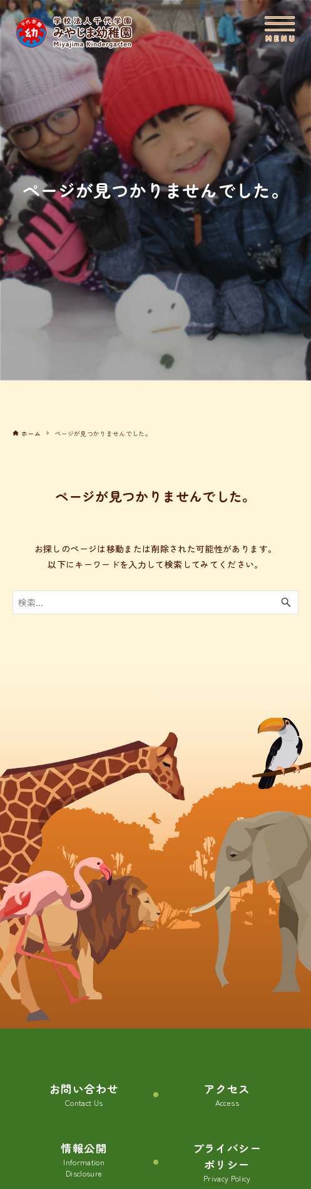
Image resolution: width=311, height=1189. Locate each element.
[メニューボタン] (279, 29)
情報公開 (83, 1160)
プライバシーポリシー (227, 1162)
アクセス (227, 1095)
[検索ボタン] (285, 602)
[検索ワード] (155, 602)
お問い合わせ (83, 1095)
